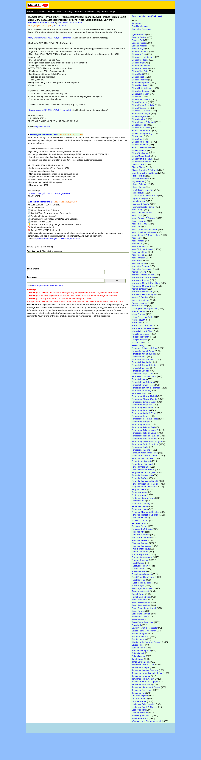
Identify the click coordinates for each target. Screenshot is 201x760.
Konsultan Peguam (140, 266)
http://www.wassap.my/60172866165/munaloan (57, 238)
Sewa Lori (136, 625)
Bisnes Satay (137, 136)
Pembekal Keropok (140, 370)
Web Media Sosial (140, 718)
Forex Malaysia (139, 175)
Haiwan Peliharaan (140, 178)
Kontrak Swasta (139, 271)
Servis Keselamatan (141, 602)
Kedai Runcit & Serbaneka (144, 232)
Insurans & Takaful (140, 204)
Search (51, 11)
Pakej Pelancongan (140, 334)
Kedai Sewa (137, 237)
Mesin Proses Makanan (142, 325)
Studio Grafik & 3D (140, 636)
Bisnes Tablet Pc (139, 150)
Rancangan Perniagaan (142, 588)
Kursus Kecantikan (140, 300)
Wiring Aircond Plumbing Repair (146, 721)
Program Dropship (140, 560)
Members (89, 11)
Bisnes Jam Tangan (140, 93)
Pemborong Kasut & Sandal (145, 418)
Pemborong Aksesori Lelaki (144, 396)
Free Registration (40, 285)
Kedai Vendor (138, 240)
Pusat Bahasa (138, 562)
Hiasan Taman (138, 187)
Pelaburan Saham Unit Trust (145, 348)
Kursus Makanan (139, 303)
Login (113, 11)
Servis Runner (138, 611)
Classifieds (40, 11)
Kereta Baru (137, 243)
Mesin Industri (138, 319)
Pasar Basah (137, 342)
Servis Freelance (139, 599)
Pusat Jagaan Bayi (140, 565)
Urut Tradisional (139, 701)
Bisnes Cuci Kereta (140, 68)
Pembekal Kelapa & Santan (144, 365)
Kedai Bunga (138, 209)
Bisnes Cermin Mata (141, 65)
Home (30, 11)
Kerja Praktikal (138, 257)
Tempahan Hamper (140, 667)
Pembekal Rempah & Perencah (146, 387)
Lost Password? (57, 285)
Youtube (78, 11)
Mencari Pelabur (139, 311)
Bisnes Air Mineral (140, 51)
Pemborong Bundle (141, 410)
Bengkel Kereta (139, 42)
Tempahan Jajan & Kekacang (145, 670)
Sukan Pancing (139, 656)
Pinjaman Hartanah (141, 534)
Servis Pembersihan (141, 605)
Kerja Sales (137, 260)
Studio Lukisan (139, 639)
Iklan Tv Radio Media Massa (145, 195)
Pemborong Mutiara (141, 424)
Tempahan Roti (139, 693)
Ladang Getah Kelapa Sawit (144, 308)
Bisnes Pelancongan (141, 113)
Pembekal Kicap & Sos (142, 373)
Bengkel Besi (138, 40)
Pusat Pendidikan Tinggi (143, 577)
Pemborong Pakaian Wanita (144, 438)
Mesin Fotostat (139, 314)
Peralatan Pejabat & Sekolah (145, 514)
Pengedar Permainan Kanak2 (145, 481)
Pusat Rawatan (139, 579)
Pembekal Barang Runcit (143, 353)
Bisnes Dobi (137, 74)
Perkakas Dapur (139, 523)
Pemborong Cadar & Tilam (144, 413)
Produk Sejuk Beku (140, 554)
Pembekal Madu (139, 379)
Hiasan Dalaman (139, 184)
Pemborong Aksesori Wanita (145, 399)
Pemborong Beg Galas (142, 404)
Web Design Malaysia (141, 715)
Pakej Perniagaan (140, 26)
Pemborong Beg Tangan (143, 407)
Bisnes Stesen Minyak (142, 147)
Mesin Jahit (137, 322)
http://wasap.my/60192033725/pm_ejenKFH (49, 193)
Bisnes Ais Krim (139, 54)
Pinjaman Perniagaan (141, 545)
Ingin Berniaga (138, 201)
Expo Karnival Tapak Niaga (144, 172)
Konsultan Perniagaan (142, 29)
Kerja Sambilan (139, 263)
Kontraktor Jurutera (140, 280)
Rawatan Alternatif (140, 591)
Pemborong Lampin (141, 421)
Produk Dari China (140, 551)
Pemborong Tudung (141, 449)
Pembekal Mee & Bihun (143, 382)
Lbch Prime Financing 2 (41, 201)
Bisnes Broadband (140, 59)
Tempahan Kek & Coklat (143, 678)
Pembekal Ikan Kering (142, 362)
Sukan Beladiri (138, 647)
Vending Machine (140, 712)
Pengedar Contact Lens (142, 475)
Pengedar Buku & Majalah (144, 472)
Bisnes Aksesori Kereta (142, 57)
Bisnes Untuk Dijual (141, 156)
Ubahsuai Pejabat (140, 695)
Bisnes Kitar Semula (141, 99)
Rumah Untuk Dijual (141, 596)
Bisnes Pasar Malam (141, 110)
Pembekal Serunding (141, 390)
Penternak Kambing (141, 503)
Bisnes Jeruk (137, 96)
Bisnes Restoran (139, 124)
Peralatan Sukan (139, 517)
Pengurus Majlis (139, 489)
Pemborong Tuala (140, 447)
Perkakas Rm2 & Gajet (142, 529)
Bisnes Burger (138, 62)
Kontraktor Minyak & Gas (143, 286)
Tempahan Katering (141, 676)
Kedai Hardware (139, 221)
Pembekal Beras (139, 356)
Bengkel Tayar (138, 48)
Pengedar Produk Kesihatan (144, 486)
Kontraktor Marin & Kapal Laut (146, 283)
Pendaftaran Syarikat (141, 461)
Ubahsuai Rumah (140, 698)
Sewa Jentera (138, 619)
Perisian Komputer (140, 520)
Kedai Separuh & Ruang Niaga (146, 235)
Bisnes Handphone (140, 82)
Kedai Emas (137, 215)
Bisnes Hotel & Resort (142, 88)
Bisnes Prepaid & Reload (143, 122)
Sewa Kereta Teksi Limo (143, 622)
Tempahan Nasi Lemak (142, 690)
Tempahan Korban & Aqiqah (145, 681)
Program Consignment (142, 557)
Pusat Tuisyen (138, 585)
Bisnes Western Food (141, 161)
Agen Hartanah (139, 34)
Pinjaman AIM (138, 531)
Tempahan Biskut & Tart (143, 664)
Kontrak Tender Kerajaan (143, 274)
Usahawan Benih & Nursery (144, 707)
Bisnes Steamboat (140, 144)
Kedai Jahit (137, 226)
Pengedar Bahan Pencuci (143, 469)
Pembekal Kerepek (140, 367)
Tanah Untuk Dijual (140, 661)
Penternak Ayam (139, 495)
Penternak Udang (140, 509)
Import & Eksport (140, 198)
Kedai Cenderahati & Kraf (143, 212)
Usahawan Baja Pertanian (143, 704)
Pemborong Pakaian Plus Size (145, 435)
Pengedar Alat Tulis (140, 466)
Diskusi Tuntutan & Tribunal (145, 170)
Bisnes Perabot (138, 119)
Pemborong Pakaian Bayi (143, 427)
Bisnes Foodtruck (140, 79)
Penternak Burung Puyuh (143, 498)
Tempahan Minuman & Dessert (146, 687)
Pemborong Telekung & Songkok (147, 441)
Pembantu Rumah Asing (143, 350)
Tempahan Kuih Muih (142, 684)
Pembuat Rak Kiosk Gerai (143, 458)
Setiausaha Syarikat (141, 613)
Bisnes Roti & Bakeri (141, 127)
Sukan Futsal (138, 653)
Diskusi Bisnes (138, 167)
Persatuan (136, 23)
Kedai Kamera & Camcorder (144, 229)
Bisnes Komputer (139, 102)
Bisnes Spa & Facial (141, 141)
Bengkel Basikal (139, 37)
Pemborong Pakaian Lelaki (144, 432)
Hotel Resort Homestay (142, 189)
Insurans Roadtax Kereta (143, 206)
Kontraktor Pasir (139, 288)
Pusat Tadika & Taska (141, 582)
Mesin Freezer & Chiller (143, 317)
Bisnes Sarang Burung (142, 133)
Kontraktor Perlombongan (144, 294)
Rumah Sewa (138, 594)
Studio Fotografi (139, 633)
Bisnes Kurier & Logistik (143, 105)
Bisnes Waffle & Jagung (143, 158)
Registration (102, 11)
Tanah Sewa (137, 659)
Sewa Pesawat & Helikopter (145, 627)
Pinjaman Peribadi (42, 126)
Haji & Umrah (138, 181)
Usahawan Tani (139, 709)
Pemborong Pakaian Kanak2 (145, 430)
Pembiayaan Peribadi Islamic (41, 22)
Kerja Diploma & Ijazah (142, 249)
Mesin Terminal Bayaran (143, 328)
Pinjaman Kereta (139, 540)
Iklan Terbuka (138, 192)
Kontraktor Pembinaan (142, 291)
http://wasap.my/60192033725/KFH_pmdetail (49, 37)
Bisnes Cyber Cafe (140, 71)
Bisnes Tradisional (140, 153)
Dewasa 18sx (138, 164)
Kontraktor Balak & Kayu (143, 277)
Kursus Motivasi (139, 305)
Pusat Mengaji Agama (142, 574)
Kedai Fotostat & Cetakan (143, 218)
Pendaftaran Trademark (142, 464)
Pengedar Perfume (140, 478)
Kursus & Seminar (140, 297)
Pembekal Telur (139, 393)
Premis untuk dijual (141, 548)
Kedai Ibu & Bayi (139, 223)
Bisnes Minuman (139, 108)
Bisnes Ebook (138, 76)
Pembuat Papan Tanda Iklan (145, 452)
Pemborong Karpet (140, 416)
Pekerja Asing (138, 345)
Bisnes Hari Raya (139, 85)
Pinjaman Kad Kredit (141, 537)
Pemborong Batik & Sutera (144, 401)
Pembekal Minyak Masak (143, 384)
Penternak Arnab (139, 492)
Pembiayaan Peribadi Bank (70, 22)
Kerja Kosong (138, 254)
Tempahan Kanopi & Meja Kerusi (147, 673)
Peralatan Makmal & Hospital (145, 512)
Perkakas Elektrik (140, 526)
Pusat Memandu (139, 571)
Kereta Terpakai (139, 246)
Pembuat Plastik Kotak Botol (145, 455)
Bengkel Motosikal (140, 45)
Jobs (59, 11)
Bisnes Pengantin (140, 116)
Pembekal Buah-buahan (143, 359)
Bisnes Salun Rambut (142, 130)
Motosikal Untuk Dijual (142, 331)
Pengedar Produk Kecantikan (145, 483)
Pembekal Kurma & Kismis (144, 376)
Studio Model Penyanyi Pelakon (146, 642)
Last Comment (59, 25)
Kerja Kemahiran (139, 252)
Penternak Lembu (140, 506)
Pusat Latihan (138, 568)
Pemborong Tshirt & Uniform (145, 444)
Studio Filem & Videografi (144, 630)
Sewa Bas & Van (139, 616)
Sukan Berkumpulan (141, 650)
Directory (68, 11)
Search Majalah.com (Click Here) (147, 16)
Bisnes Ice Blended (140, 91)
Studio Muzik (138, 644)
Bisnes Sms (137, 139)
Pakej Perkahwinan (140, 336)
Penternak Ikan (139, 500)
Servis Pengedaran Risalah (144, 608)
